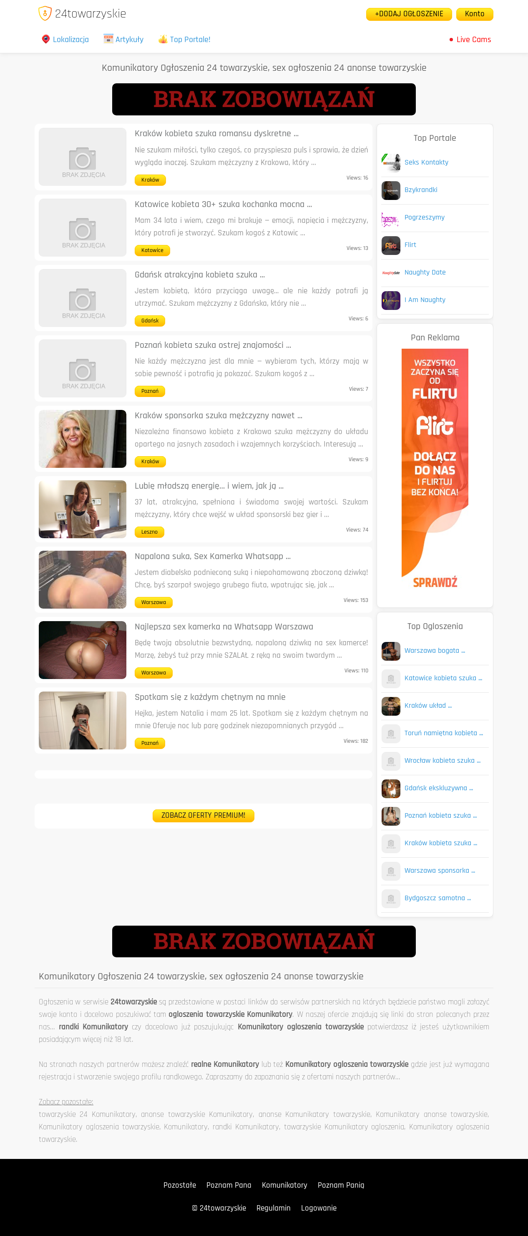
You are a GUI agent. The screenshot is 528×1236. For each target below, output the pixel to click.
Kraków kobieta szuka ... (441, 843)
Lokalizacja (65, 40)
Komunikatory (284, 1186)
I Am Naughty (425, 300)
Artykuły (123, 40)
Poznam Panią (341, 1186)
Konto (475, 14)
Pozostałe (179, 1186)
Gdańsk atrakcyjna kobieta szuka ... (200, 275)
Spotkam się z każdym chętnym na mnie (210, 697)
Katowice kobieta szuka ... (443, 678)
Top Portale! (184, 40)
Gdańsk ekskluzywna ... (439, 788)
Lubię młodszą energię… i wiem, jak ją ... (209, 486)
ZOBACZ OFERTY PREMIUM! (203, 816)
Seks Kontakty (426, 163)
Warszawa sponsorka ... (440, 871)
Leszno (149, 532)
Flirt (410, 245)
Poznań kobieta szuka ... (441, 816)
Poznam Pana (228, 1186)
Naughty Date (425, 273)
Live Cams (474, 40)
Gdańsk (149, 321)
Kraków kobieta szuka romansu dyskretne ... (217, 134)
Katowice (152, 250)
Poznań (149, 391)
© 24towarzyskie (219, 1209)
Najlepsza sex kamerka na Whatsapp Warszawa (224, 627)
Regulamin (273, 1209)
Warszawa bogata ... (435, 651)
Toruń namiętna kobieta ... (444, 733)
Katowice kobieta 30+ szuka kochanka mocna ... (223, 205)
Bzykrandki (421, 190)
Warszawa (153, 602)
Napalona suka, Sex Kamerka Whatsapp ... (213, 557)
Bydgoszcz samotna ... (438, 898)
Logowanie (319, 1209)
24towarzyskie (81, 14)
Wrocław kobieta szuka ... (442, 761)
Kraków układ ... (428, 706)
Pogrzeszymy (425, 218)
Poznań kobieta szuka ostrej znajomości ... (213, 345)
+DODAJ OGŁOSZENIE (409, 14)
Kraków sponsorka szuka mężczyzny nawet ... (218, 416)
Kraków (150, 180)
